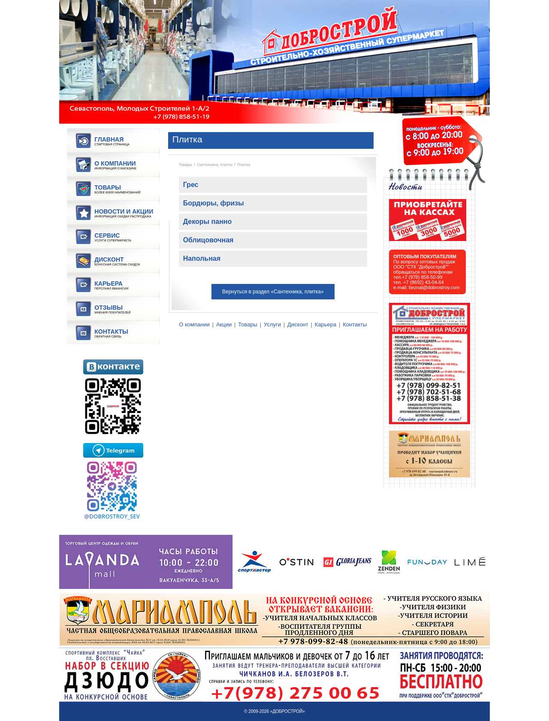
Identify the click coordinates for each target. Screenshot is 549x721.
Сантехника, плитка (214, 165)
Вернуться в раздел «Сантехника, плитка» (273, 292)
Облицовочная (208, 240)
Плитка (243, 165)
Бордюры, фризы (213, 203)
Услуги (272, 324)
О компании (194, 324)
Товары (185, 165)
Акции (224, 324)
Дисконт (297, 324)
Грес (191, 184)
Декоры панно (207, 221)
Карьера (326, 324)
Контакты (355, 324)
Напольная (201, 258)
